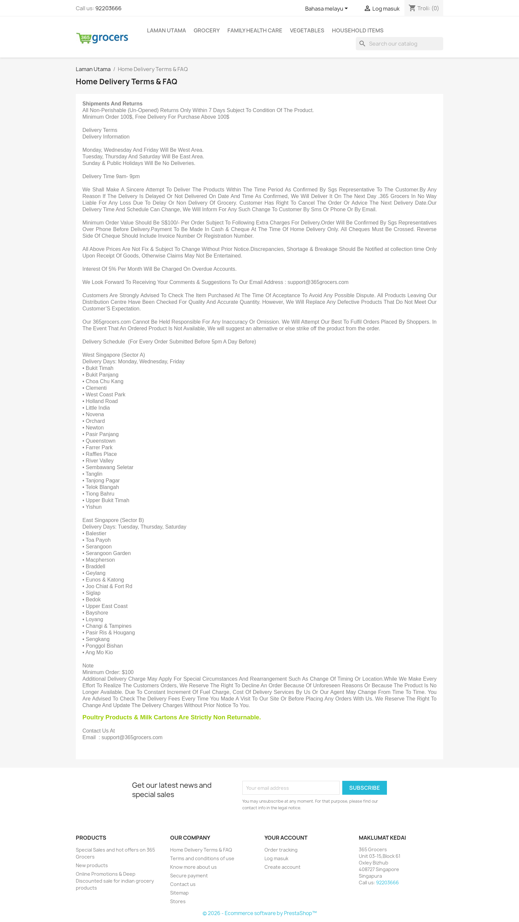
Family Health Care (254, 30)
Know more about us (193, 867)
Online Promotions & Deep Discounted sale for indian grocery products (115, 881)
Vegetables (307, 30)
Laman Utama (166, 30)
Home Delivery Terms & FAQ (201, 850)
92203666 (108, 8)
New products (92, 865)
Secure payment (189, 875)
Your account (285, 837)
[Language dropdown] (327, 9)
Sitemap (179, 893)
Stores (178, 901)
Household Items (358, 30)
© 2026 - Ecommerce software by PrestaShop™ (260, 913)
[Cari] (399, 43)
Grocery (207, 30)
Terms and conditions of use (202, 858)
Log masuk (276, 858)
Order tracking (281, 850)
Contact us (183, 884)
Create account (282, 867)
